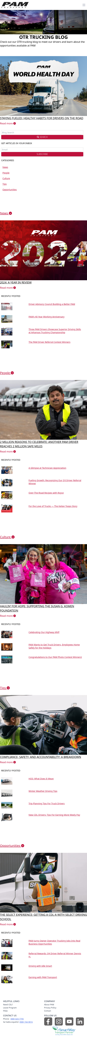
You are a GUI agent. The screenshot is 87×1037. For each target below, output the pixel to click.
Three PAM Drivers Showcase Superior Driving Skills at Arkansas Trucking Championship (55, 331)
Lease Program (10, 1007)
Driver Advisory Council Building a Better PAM (52, 304)
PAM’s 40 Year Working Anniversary (46, 316)
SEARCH (42, 137)
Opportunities (9, 189)
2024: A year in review (16, 282)
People (5, 172)
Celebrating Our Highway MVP (44, 632)
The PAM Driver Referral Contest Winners (49, 342)
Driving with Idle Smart (40, 965)
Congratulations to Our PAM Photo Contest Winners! (55, 657)
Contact (47, 1010)
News (5, 167)
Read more (8, 123)
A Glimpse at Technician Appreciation (47, 467)
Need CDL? (8, 1004)
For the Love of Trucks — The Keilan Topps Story (53, 506)
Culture (6, 178)
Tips (4, 183)
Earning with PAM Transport (43, 977)
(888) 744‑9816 (26, 1022)
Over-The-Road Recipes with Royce (46, 492)
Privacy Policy (50, 1007)
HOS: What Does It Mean (41, 778)
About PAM (49, 1004)
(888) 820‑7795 (17, 1019)
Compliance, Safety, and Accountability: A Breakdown (40, 757)
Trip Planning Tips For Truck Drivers (47, 803)
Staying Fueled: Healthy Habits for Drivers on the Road (41, 118)
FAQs (5, 1010)
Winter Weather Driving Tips (43, 791)
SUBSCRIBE (42, 154)
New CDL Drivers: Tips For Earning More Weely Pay (54, 814)
